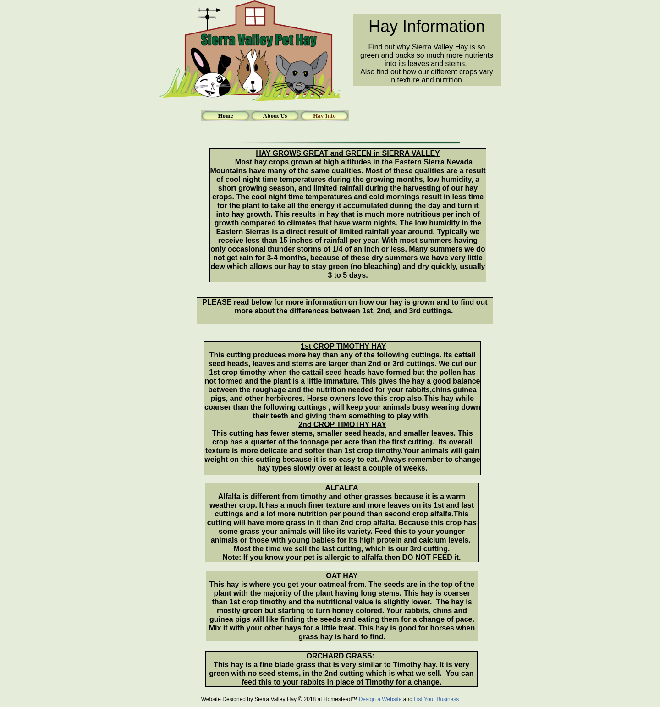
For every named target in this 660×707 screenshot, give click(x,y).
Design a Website (380, 699)
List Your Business (436, 699)
